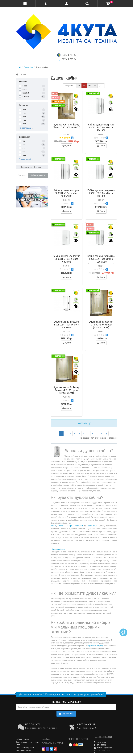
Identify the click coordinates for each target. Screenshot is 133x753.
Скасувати (22, 175)
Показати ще (84, 423)
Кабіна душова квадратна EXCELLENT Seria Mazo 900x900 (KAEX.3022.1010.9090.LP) (66, 260)
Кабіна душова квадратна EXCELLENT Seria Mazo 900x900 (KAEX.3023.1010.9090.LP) (101, 195)
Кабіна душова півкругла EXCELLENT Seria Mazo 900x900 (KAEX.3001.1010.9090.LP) (101, 129)
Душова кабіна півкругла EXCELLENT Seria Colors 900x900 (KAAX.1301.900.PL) (66, 326)
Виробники (46, 739)
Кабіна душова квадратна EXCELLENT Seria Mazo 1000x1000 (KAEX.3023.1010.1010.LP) (101, 260)
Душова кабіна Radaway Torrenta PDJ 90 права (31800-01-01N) (66, 390)
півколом (79, 525)
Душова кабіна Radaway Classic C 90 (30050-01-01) (66, 126)
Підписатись (66, 713)
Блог (18, 745)
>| (106, 433)
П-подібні (69, 525)
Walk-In (53, 525)
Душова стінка (58, 549)
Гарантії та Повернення (25, 747)
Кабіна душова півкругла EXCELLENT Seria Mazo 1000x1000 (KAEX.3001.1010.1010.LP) (66, 195)
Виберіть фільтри (38, 175)
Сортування (69, 86)
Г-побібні (61, 525)
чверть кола (92, 525)
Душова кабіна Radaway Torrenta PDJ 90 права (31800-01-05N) (101, 324)
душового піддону (95, 645)
